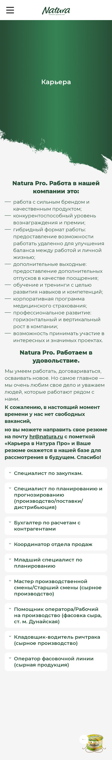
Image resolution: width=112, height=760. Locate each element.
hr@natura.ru (46, 437)
